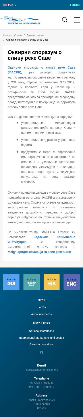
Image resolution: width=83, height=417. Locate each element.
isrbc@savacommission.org (41, 369)
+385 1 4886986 (44, 387)
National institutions (41, 331)
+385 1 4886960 (44, 382)
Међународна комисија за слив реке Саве (39, 252)
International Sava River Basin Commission (20, 20)
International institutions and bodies (41, 337)
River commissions (42, 344)
